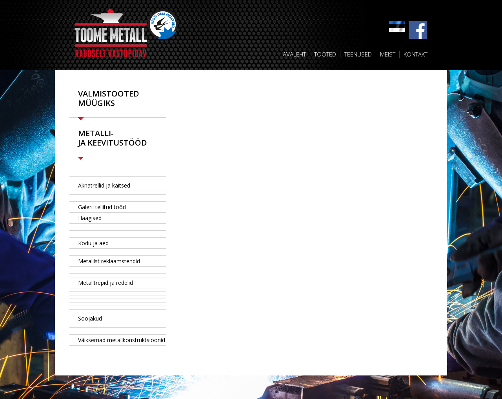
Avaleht (294, 54)
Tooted (325, 54)
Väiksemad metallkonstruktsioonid (121, 340)
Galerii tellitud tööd (102, 207)
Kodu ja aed (93, 243)
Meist (387, 54)
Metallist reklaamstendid (109, 261)
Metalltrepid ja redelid (105, 282)
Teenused (358, 54)
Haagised (90, 218)
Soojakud (90, 318)
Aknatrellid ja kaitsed (104, 185)
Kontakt (415, 54)
